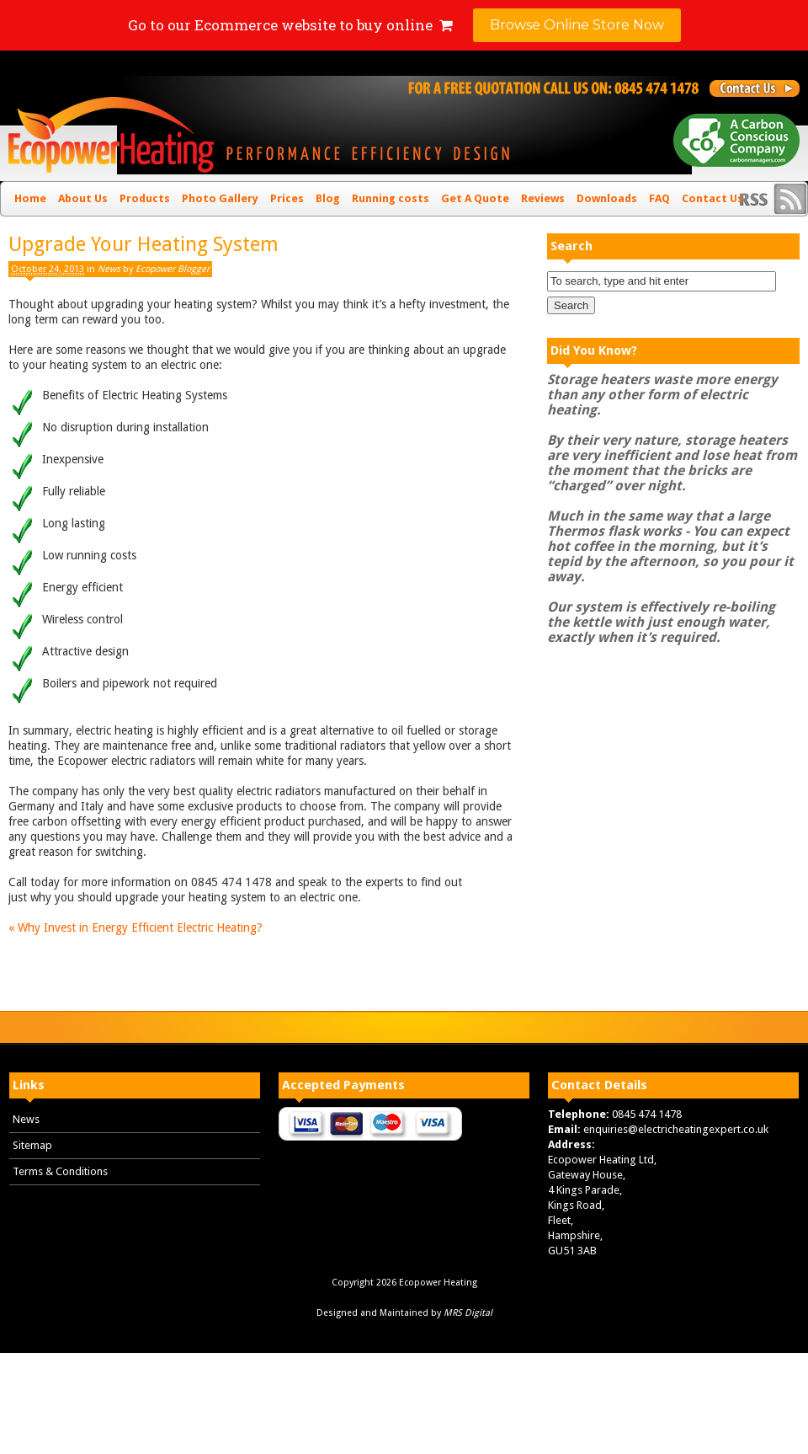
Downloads (607, 198)
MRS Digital (468, 1312)
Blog (328, 198)
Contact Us (712, 198)
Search (571, 246)
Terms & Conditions (60, 1171)
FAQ (659, 198)
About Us (83, 198)
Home (30, 198)
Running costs (390, 198)
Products (145, 198)
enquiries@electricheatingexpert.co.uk (675, 1129)
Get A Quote (475, 198)
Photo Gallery (220, 198)
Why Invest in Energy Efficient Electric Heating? (135, 927)
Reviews (543, 198)
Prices (287, 198)
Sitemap (32, 1145)
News (109, 269)
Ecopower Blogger (173, 269)
